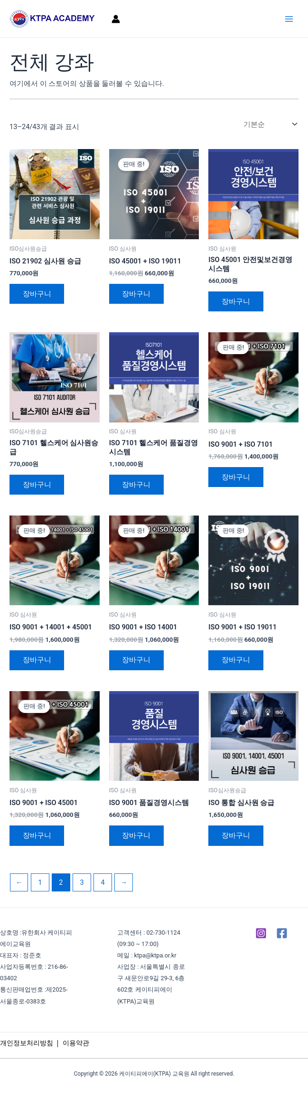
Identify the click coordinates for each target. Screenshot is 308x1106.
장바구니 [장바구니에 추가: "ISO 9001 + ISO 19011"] (236, 660)
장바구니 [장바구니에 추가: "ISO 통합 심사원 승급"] (236, 836)
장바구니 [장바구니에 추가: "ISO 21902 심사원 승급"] (37, 294)
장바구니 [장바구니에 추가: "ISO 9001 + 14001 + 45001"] (37, 660)
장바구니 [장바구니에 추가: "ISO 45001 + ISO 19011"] (136, 294)
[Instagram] (261, 933)
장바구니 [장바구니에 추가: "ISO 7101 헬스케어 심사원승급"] (37, 484)
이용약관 (76, 1043)
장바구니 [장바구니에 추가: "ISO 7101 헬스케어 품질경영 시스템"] (136, 484)
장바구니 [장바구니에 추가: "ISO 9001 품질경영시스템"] (136, 836)
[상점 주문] (269, 124)
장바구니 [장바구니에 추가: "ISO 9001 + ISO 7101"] (236, 477)
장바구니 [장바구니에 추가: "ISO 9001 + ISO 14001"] (136, 660)
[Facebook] (282, 933)
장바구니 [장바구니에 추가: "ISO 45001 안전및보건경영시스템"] (236, 301)
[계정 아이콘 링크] (116, 19)
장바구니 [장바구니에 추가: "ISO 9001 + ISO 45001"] (37, 836)
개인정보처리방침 (26, 1043)
